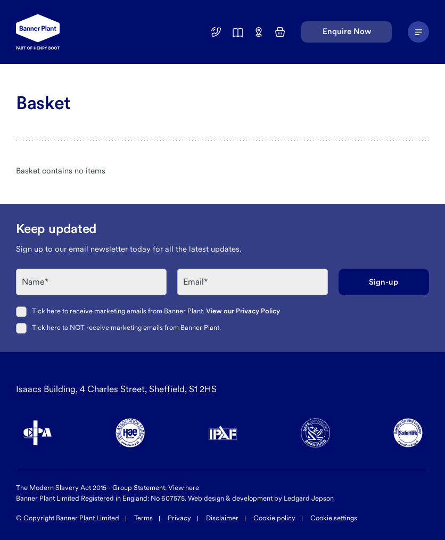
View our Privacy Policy (243, 311)
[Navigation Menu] (418, 32)
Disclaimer (222, 518)
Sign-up (383, 282)
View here (183, 488)
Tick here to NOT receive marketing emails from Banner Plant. (126, 327)
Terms (143, 518)
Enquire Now (347, 31)
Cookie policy (274, 518)
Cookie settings (333, 518)
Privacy (179, 518)
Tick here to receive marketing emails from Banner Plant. (156, 311)
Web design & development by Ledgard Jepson (261, 498)
